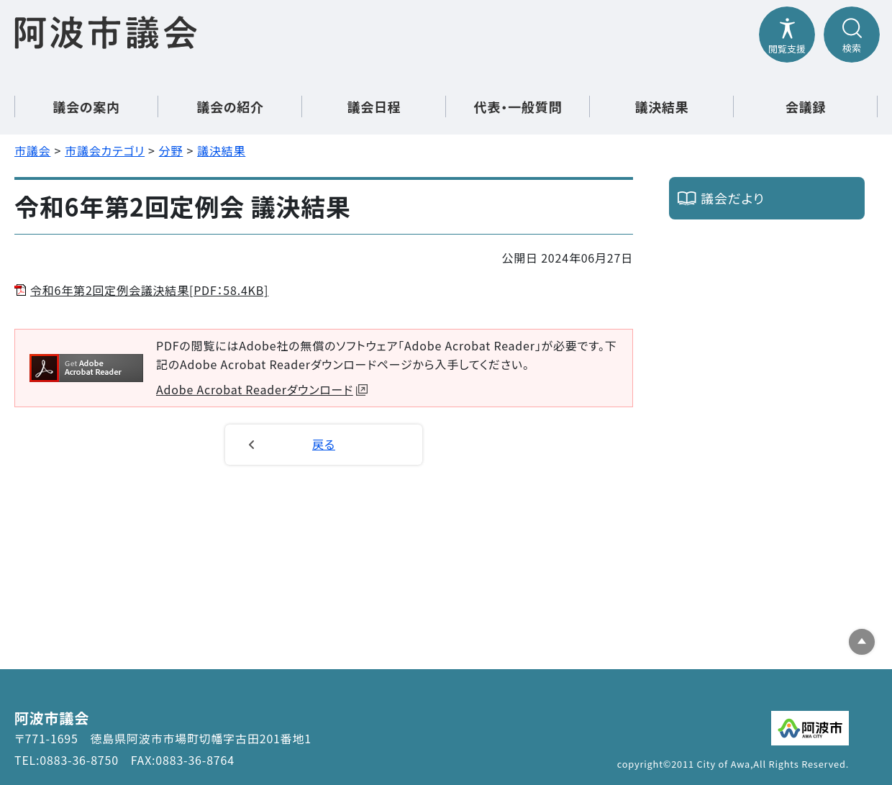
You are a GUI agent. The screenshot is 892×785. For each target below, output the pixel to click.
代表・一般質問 (518, 106)
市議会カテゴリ (105, 150)
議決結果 (661, 106)
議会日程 (374, 106)
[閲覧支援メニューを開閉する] (787, 34)
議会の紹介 (230, 106)
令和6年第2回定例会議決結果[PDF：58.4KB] (149, 290)
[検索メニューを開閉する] (851, 34)
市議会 (32, 150)
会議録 (806, 106)
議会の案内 (86, 106)
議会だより (733, 198)
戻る (323, 444)
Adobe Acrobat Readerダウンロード (262, 389)
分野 (171, 150)
